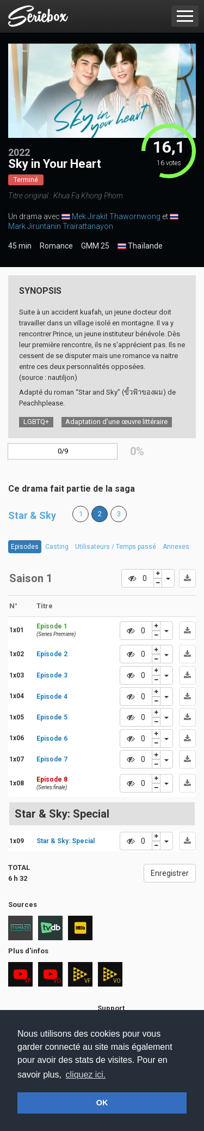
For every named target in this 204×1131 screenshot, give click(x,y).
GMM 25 (95, 245)
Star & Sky (32, 515)
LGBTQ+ (36, 422)
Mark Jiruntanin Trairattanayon (60, 226)
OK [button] (102, 1102)
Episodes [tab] (25, 547)
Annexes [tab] (176, 547)
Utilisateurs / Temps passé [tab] (115, 547)
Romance (56, 245)
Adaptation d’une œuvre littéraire (116, 422)
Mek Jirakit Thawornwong (116, 216)
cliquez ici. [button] (86, 1074)
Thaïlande (140, 246)
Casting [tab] (57, 547)
